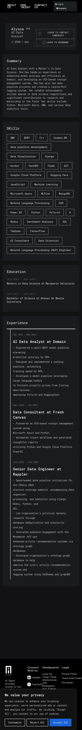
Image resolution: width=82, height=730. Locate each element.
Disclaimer (67, 682)
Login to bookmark (57, 42)
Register (61, 8)
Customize (14, 722)
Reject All (37, 722)
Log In (59, 4)
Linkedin (33, 677)
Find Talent (25, 6)
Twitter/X (33, 684)
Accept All (60, 722)
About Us (11, 6)
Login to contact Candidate (53, 34)
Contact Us (40, 6)
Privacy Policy (69, 674)
